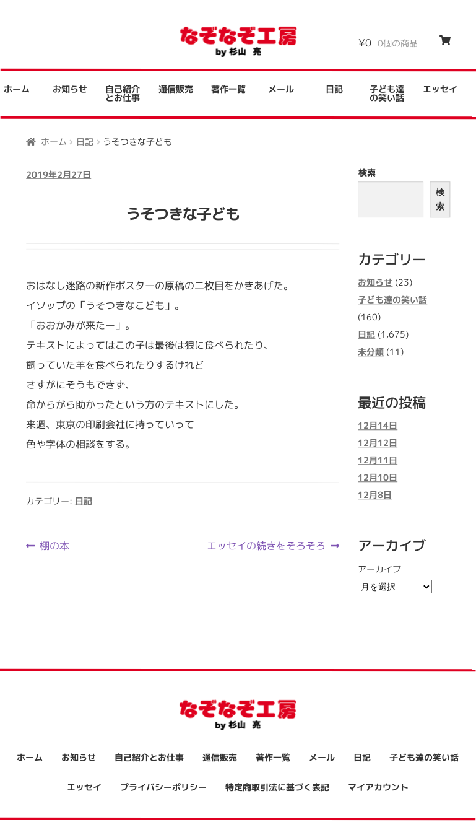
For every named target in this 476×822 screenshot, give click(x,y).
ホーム (54, 141)
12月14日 (377, 426)
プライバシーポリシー (163, 787)
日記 (334, 89)
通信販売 (175, 89)
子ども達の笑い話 (387, 93)
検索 (367, 172)
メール (281, 89)
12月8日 (375, 495)
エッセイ (440, 89)
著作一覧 (228, 89)
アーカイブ (379, 569)
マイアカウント (378, 787)
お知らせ (70, 89)
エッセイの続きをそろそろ (266, 546)
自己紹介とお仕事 (122, 93)
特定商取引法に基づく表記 (277, 787)
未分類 (371, 351)
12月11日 (377, 460)
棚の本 (54, 546)
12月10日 (377, 478)
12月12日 (377, 443)
